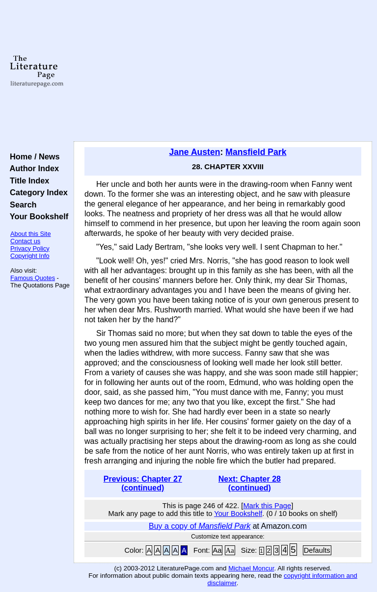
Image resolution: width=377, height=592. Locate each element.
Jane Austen (194, 152)
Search (20, 204)
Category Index (36, 192)
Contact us (25, 241)
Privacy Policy (30, 248)
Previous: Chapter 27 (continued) (143, 483)
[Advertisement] (223, 71)
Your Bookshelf (36, 216)
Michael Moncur (251, 568)
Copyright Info (30, 255)
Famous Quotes (32, 278)
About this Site (30, 233)
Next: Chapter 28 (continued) (249, 483)
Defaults (317, 550)
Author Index (32, 168)
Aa (217, 550)
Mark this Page (267, 506)
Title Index (27, 180)
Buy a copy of (199, 526)
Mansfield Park (255, 152)
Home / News (32, 156)
